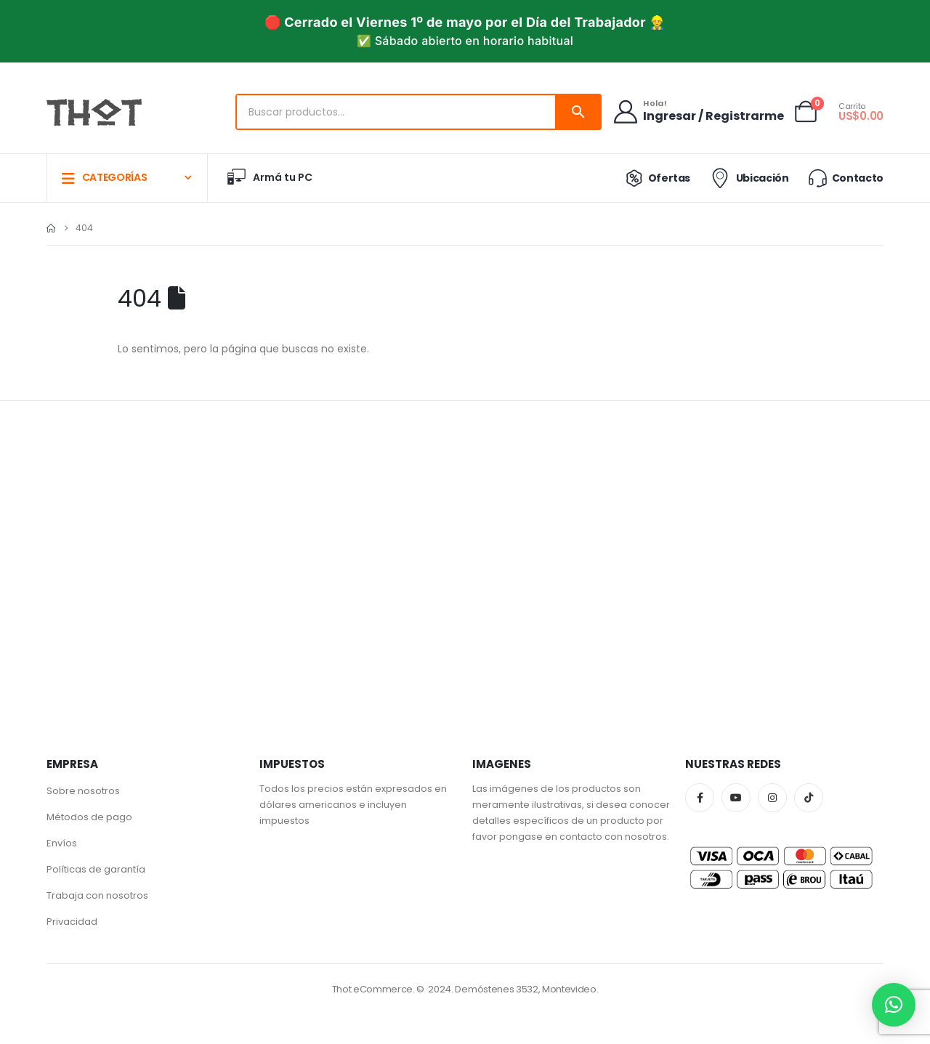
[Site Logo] (94, 112)
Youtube (736, 797)
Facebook (699, 797)
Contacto (845, 178)
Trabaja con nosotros (97, 895)
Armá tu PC (268, 177)
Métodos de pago (89, 817)
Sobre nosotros (83, 791)
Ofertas (655, 178)
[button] (893, 1005)
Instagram (772, 797)
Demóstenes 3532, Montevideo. (526, 989)
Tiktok (808, 797)
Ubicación (748, 178)
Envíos (61, 843)
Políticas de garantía (95, 869)
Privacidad (71, 921)
